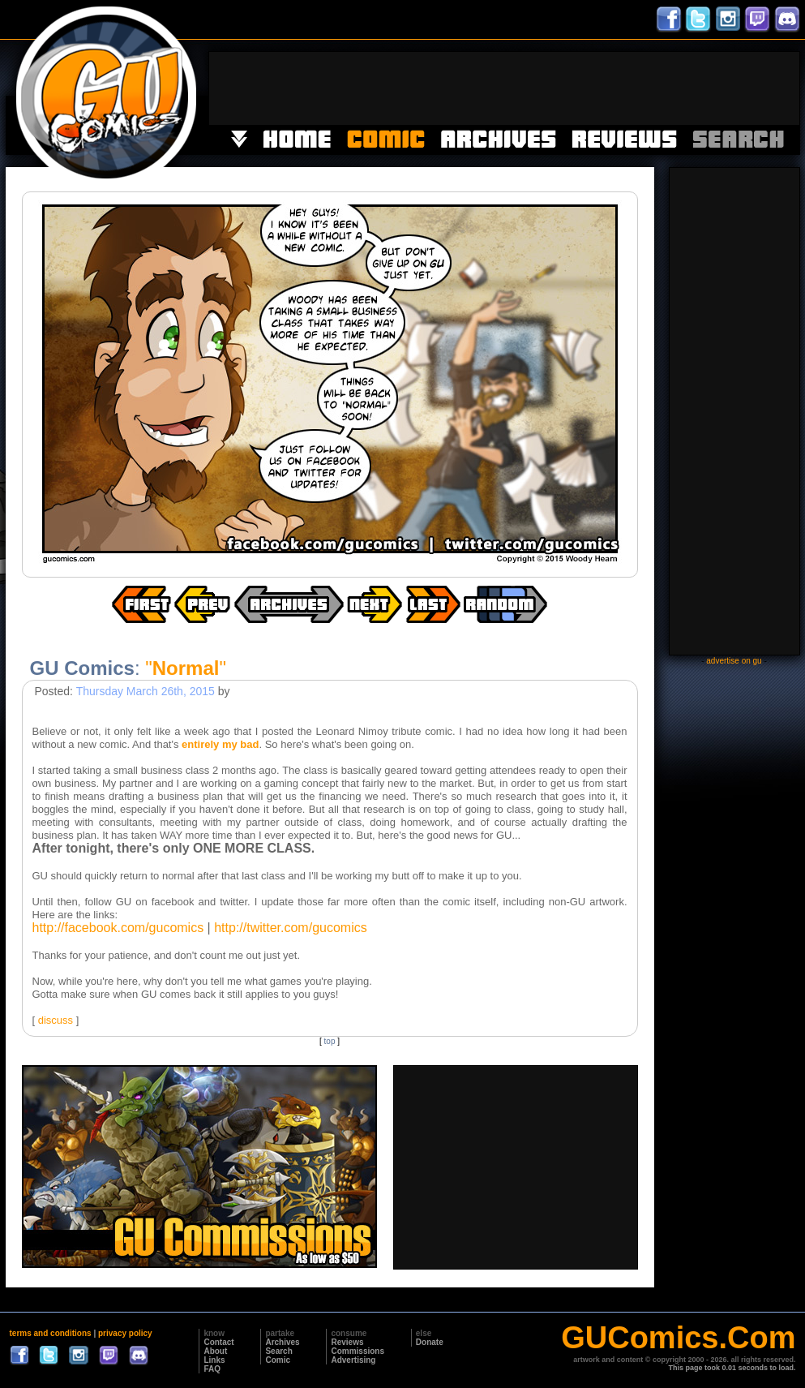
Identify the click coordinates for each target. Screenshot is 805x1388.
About (215, 1351)
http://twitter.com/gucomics (290, 928)
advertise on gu (733, 660)
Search (278, 1351)
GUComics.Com (678, 1338)
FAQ (212, 1368)
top (330, 1041)
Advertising (353, 1360)
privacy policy (125, 1333)
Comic (277, 1360)
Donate (429, 1342)
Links (214, 1360)
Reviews (347, 1342)
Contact (218, 1342)
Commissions (357, 1351)
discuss (55, 1020)
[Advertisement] (504, 88)
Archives (282, 1342)
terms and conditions (51, 1333)
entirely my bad (220, 744)
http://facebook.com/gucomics (118, 928)
